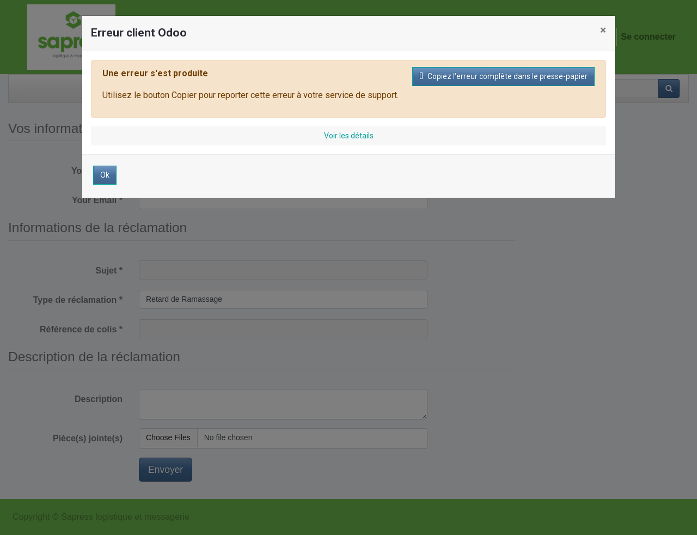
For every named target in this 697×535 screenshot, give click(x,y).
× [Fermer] (603, 30)
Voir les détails (349, 135)
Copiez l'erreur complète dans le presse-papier (503, 76)
